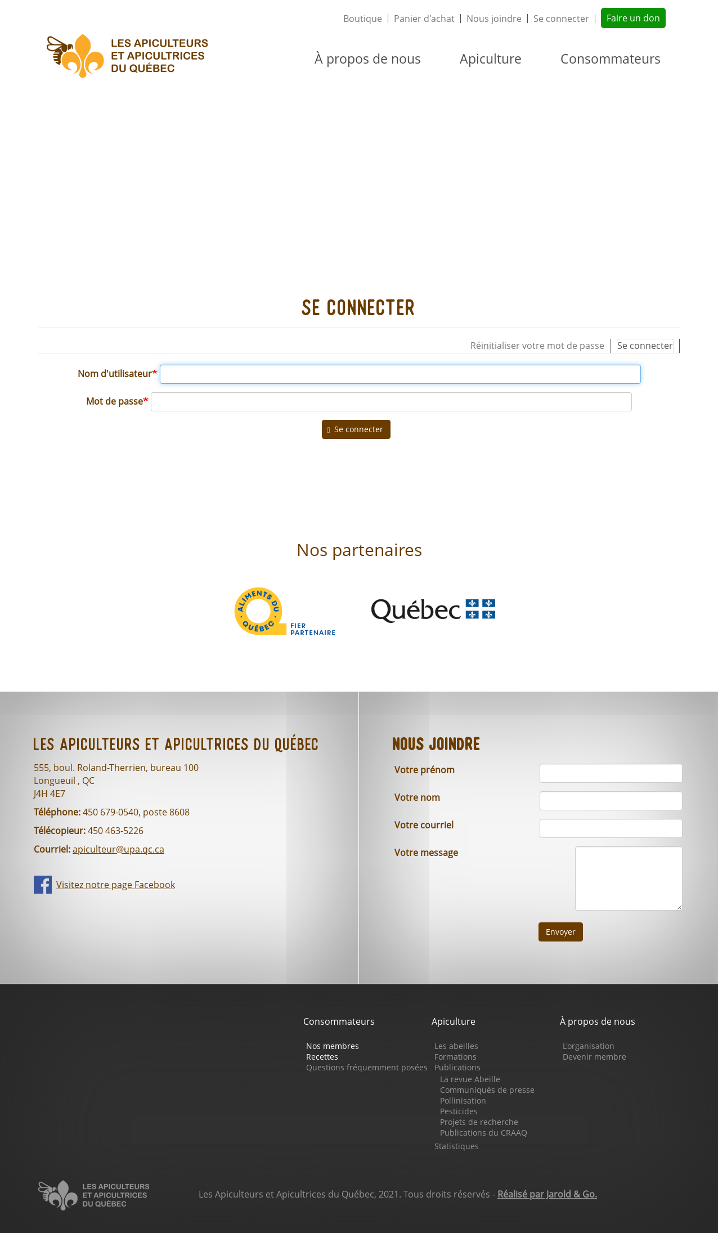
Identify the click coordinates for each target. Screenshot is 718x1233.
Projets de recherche (479, 1122)
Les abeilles (456, 1046)
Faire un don (633, 18)
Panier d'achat (424, 18)
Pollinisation (463, 1100)
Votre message (426, 852)
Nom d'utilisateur (115, 373)
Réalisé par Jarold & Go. (547, 1194)
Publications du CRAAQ (483, 1132)
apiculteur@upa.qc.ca (118, 849)
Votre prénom (424, 770)
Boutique (362, 18)
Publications (457, 1067)
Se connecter (561, 18)
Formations (455, 1056)
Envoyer (561, 931)
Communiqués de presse (487, 1089)
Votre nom (417, 797)
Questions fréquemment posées (367, 1067)
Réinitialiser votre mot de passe (537, 345)
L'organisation (588, 1046)
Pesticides (459, 1111)
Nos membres (332, 1046)
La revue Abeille (470, 1079)
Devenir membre (594, 1056)
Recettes (322, 1056)
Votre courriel (424, 825)
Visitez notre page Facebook (115, 884)
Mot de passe (114, 401)
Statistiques (456, 1146)
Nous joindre (494, 18)
